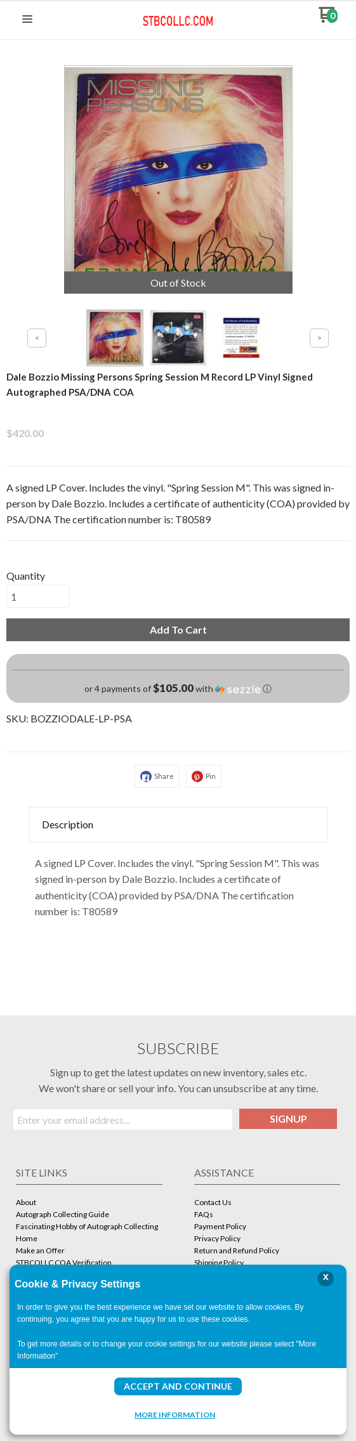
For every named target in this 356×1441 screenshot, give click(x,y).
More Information (175, 1414)
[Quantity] (38, 596)
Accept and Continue (178, 1386)
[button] (27, 20)
